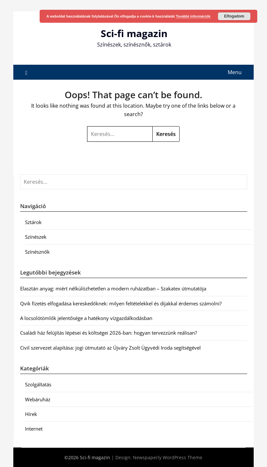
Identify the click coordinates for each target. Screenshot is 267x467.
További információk (193, 16)
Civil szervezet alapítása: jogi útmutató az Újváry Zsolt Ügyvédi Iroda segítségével (110, 347)
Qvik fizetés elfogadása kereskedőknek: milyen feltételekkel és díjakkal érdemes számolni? (121, 303)
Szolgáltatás (38, 384)
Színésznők (37, 251)
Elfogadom (234, 16)
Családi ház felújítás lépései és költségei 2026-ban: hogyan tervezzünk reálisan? (108, 332)
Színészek (35, 236)
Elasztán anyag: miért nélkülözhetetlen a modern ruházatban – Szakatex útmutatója (113, 288)
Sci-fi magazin (134, 33)
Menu (235, 72)
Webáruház (37, 399)
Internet (34, 428)
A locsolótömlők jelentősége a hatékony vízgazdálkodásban (86, 318)
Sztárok (33, 222)
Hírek (31, 414)
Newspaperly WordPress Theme (167, 457)
